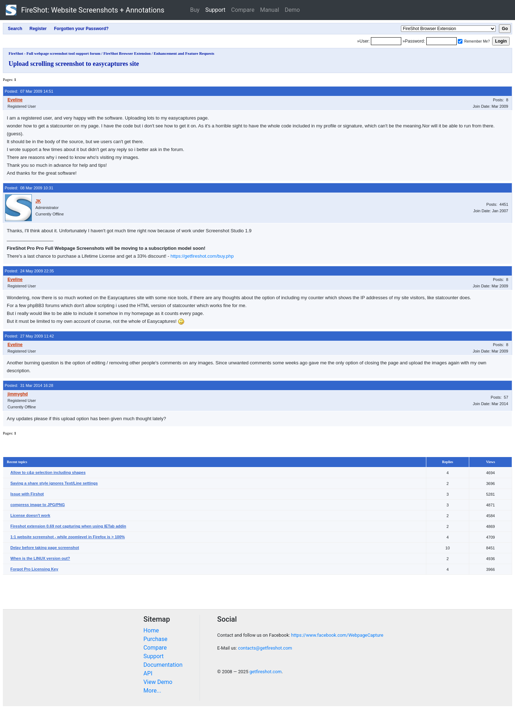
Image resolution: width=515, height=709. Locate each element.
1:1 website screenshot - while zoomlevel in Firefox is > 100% (67, 537)
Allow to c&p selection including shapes (47, 472)
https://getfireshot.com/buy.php (202, 256)
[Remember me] (460, 41)
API (147, 673)
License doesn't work (30, 515)
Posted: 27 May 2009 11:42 (29, 336)
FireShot (85, 10)
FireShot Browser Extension (127, 53)
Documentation (162, 664)
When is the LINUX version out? (40, 558)
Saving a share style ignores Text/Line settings (54, 483)
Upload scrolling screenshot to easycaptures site (74, 63)
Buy (195, 9)
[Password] (441, 41)
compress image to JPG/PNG (37, 504)
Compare (242, 9)
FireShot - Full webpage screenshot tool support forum (54, 53)
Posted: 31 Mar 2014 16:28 (29, 385)
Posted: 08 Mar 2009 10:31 (29, 188)
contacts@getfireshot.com (265, 648)
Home (151, 630)
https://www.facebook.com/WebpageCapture (337, 635)
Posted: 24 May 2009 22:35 (29, 271)
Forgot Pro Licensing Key (34, 569)
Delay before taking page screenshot (44, 547)
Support (215, 9)
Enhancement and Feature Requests (184, 53)
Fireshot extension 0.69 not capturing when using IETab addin (68, 526)
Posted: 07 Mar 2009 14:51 (29, 91)
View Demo (157, 682)
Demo (292, 9)
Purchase (155, 639)
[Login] (386, 41)
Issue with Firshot (27, 494)
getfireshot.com (266, 671)
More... (152, 690)
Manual (269, 9)
